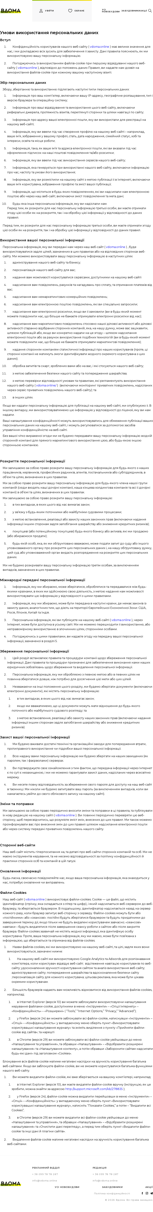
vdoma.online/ (46, 385)
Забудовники (112, 1187)
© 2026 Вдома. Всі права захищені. (129, 1199)
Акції (149, 1187)
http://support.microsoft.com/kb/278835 (94, 1089)
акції (143, 11)
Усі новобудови (67, 1187)
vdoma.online (99, 46)
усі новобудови (111, 11)
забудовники (131, 11)
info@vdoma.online (44, 1180)
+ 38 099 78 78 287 (45, 1174)
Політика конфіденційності (112, 1193)
